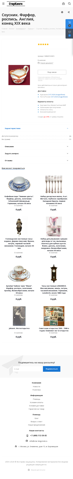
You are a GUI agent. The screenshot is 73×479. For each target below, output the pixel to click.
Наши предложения (36, 425)
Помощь (36, 399)
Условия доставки (36, 405)
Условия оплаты (36, 402)
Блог (36, 418)
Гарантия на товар (36, 409)
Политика (36, 390)
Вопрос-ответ (36, 421)
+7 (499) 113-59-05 (38, 435)
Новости (36, 386)
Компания (36, 383)
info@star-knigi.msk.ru (38, 441)
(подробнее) (60, 94)
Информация (36, 395)
